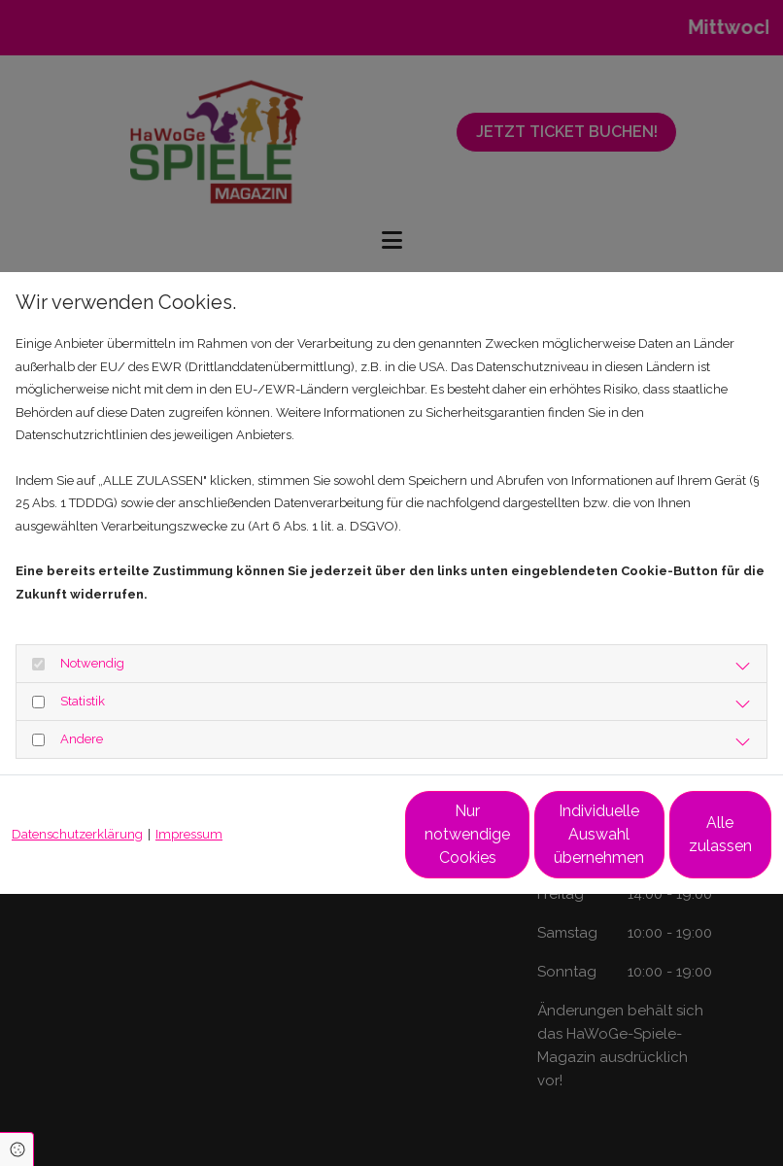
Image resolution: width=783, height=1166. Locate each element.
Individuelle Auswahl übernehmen (497, 844)
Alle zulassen (681, 845)
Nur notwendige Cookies (312, 845)
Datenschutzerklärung (77, 790)
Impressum (188, 790)
